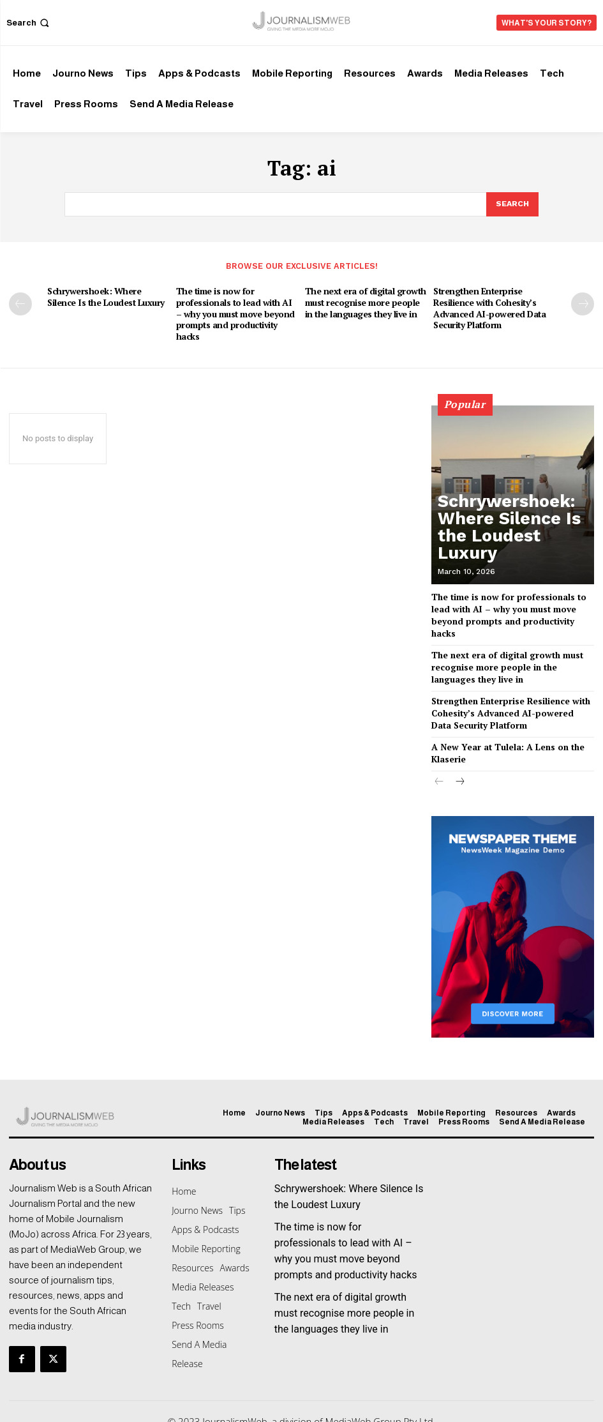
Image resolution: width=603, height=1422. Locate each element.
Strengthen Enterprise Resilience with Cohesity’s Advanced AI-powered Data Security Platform (486, 306)
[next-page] (582, 302)
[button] (29, 22)
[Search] (512, 203)
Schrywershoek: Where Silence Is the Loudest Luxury (107, 295)
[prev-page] (20, 302)
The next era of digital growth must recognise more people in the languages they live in (366, 300)
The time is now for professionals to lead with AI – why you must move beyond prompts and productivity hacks (235, 311)
